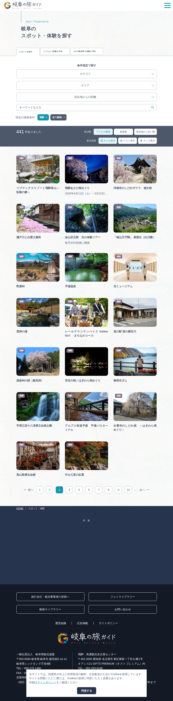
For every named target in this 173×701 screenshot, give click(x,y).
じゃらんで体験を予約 (73, 53)
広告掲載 (82, 623)
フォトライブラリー (122, 596)
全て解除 (59, 122)
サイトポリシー (108, 623)
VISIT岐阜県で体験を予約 (122, 53)
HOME (20, 508)
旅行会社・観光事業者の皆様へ (50, 596)
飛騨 (43, 122)
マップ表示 (147, 145)
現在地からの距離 (114, 101)
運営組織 (60, 623)
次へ (144, 494)
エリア (117, 90)
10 (128, 494)
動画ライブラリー (50, 609)
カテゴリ (117, 78)
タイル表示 (107, 145)
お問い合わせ (122, 609)
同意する (86, 690)
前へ (29, 494)
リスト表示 (127, 145)
